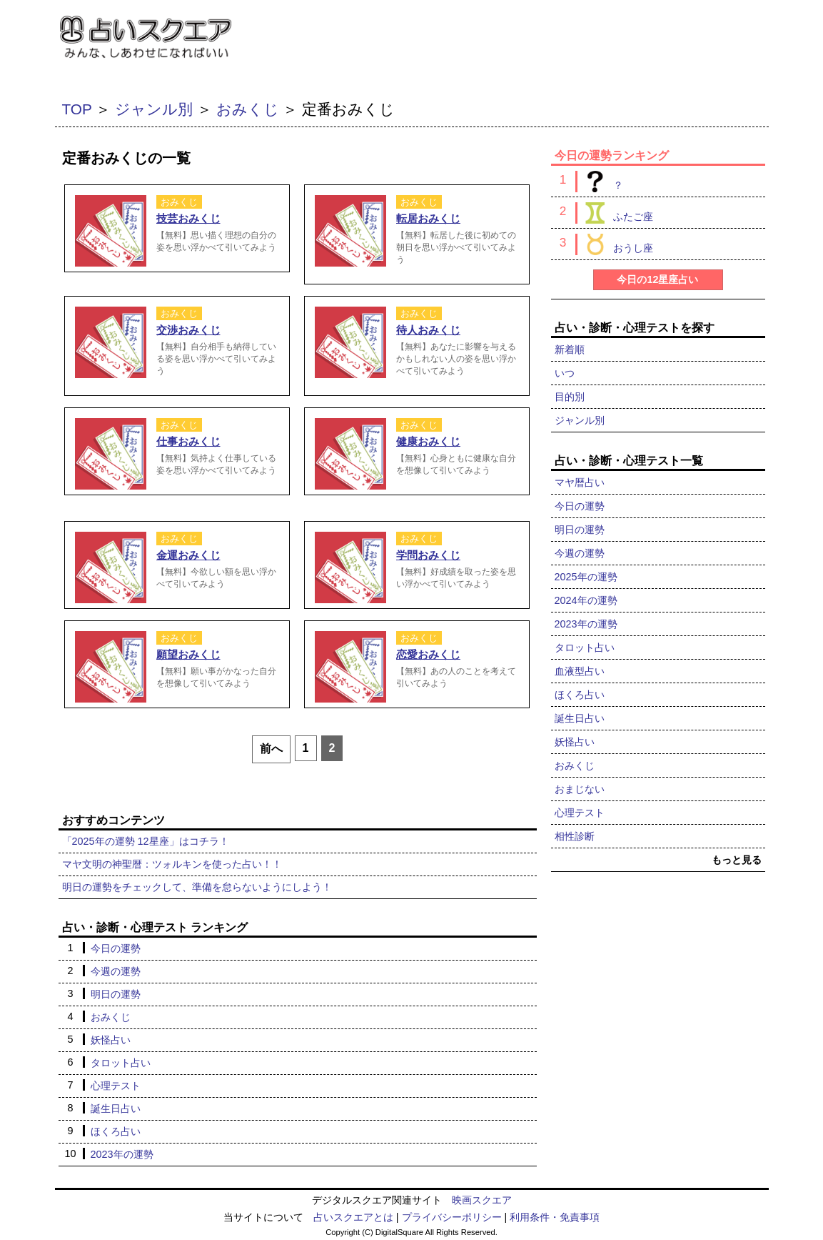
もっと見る (737, 859)
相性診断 (575, 836)
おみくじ (247, 109)
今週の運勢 (116, 971)
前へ (271, 749)
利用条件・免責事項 (555, 1217)
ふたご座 (614, 213)
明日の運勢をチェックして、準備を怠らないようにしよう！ (197, 887)
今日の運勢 (116, 948)
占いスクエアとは (353, 1217)
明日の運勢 (116, 994)
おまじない (580, 789)
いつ (565, 373)
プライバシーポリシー (452, 1217)
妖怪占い (111, 1040)
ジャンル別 (154, 109)
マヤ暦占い (580, 482)
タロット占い (121, 1062)
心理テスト (116, 1085)
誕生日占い (116, 1108)
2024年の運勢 (586, 600)
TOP (77, 109)
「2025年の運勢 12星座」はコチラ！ (145, 841)
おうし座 (614, 244)
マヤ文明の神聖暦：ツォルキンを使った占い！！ (172, 864)
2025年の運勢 (586, 576)
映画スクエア (482, 1200)
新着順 (570, 349)
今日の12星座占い (657, 279)
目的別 (570, 396)
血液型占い (580, 671)
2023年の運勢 (122, 1154)
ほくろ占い (116, 1131)
